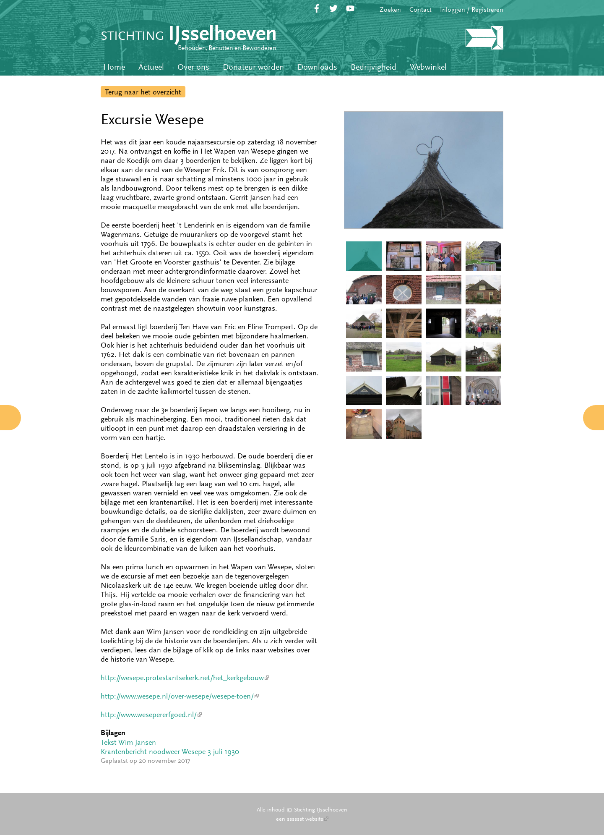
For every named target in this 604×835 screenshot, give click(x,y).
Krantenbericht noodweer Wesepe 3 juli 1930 (170, 751)
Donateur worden (253, 67)
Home (114, 67)
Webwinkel (428, 67)
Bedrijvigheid (373, 67)
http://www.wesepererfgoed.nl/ (151, 714)
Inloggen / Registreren (471, 9)
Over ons (193, 67)
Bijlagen (113, 732)
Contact (420, 9)
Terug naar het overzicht (143, 92)
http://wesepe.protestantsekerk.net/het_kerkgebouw (185, 677)
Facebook (316, 8)
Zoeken (390, 9)
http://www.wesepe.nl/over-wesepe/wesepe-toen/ (180, 696)
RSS (367, 8)
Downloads (317, 67)
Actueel (151, 67)
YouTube (350, 8)
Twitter (333, 8)
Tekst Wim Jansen (128, 742)
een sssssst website (302, 818)
